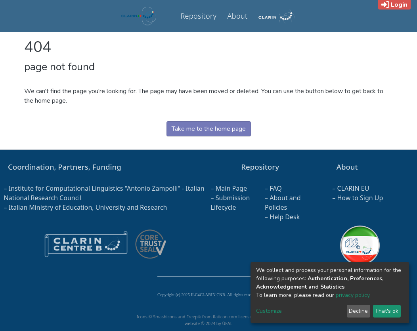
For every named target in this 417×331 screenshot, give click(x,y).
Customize (269, 311)
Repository (198, 16)
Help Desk (285, 216)
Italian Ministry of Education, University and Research (88, 207)
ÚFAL (227, 323)
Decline (358, 311)
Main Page (231, 188)
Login (394, 4)
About (237, 16)
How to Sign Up (360, 197)
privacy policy (352, 295)
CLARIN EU (353, 188)
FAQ (275, 188)
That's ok (386, 311)
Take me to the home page (209, 128)
